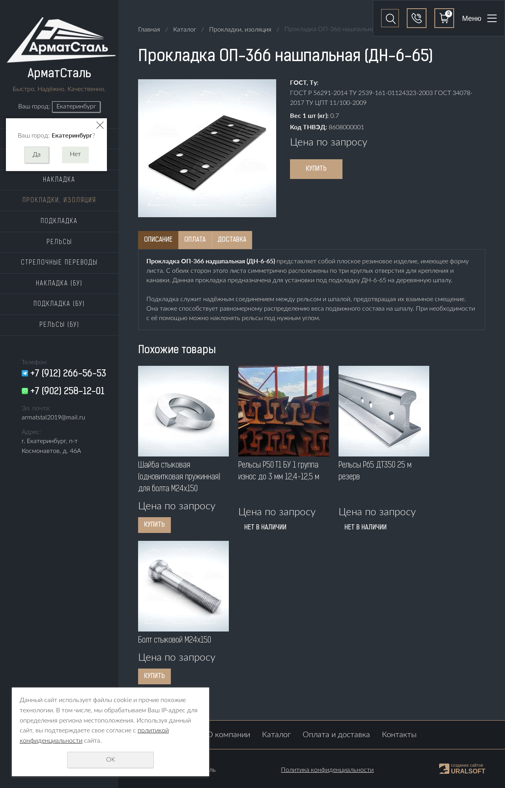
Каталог (184, 29)
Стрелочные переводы (59, 263)
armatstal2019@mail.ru (53, 417)
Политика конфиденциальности (327, 770)
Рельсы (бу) (59, 325)
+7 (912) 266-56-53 (68, 374)
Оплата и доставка (336, 735)
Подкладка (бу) (59, 304)
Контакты (399, 735)
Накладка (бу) (59, 284)
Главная (149, 29)
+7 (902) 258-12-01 (67, 392)
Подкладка (59, 221)
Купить (316, 169)
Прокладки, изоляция (59, 200)
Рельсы (59, 242)
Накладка (59, 180)
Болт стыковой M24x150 (174, 641)
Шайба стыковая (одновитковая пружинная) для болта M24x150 (179, 477)
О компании (228, 735)
